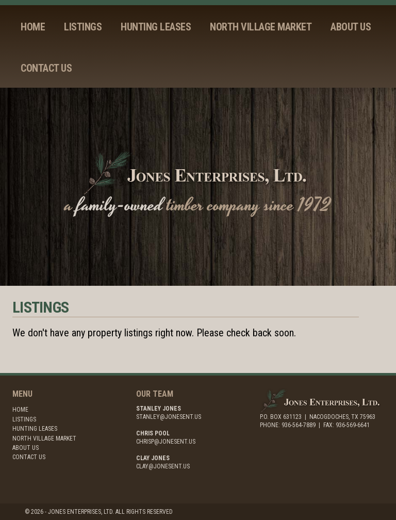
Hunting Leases (156, 27)
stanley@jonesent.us (168, 416)
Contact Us (46, 68)
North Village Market (260, 27)
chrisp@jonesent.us (165, 441)
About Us (351, 27)
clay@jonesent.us (163, 466)
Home (33, 27)
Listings (83, 27)
